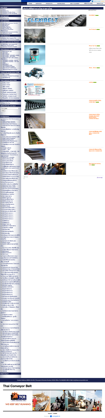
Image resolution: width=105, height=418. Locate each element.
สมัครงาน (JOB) (88, 3)
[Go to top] (99, 177)
